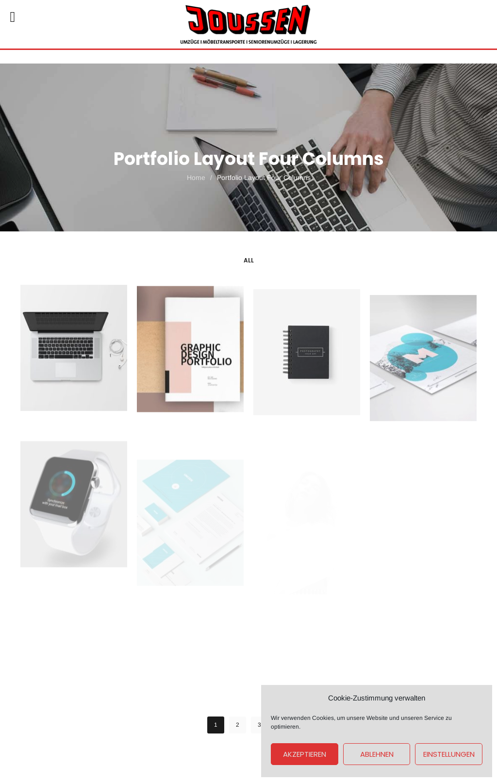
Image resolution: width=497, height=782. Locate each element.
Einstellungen (449, 754)
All (249, 260)
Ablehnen (377, 754)
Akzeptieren (304, 754)
